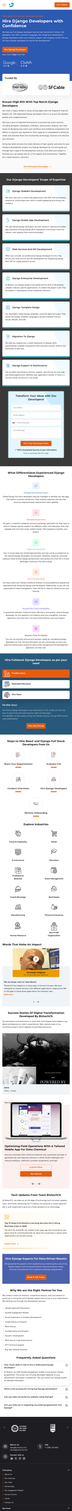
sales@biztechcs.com (18, 1447)
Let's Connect (62, 5)
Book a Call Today (35, 1277)
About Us (8, 1474)
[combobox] (14, 423)
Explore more (10, 1243)
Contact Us (9, 1502)
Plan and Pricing (36, 726)
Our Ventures (10, 1478)
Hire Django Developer (15, 49)
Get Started (36, 1174)
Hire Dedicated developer (36, 166)
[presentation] (34, 1002)
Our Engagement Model (14, 1490)
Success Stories (11, 1494)
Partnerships (9, 1486)
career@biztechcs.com (18, 1450)
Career (7, 1498)
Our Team (8, 1482)
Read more (8, 994)
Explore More (36, 1167)
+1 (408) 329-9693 (51, 1447)
